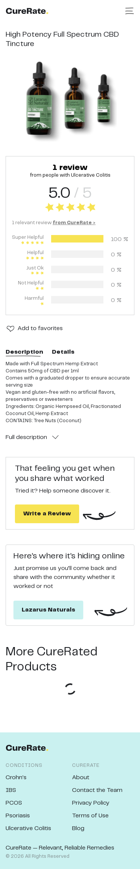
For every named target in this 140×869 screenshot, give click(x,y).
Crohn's (16, 777)
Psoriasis (18, 815)
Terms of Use (90, 815)
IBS (11, 790)
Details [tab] (63, 352)
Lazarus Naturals (48, 610)
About (80, 777)
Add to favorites (40, 328)
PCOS (14, 803)
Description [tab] (24, 352)
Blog (78, 828)
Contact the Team (97, 790)
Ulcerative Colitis (28, 828)
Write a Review (47, 513)
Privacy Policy (90, 803)
